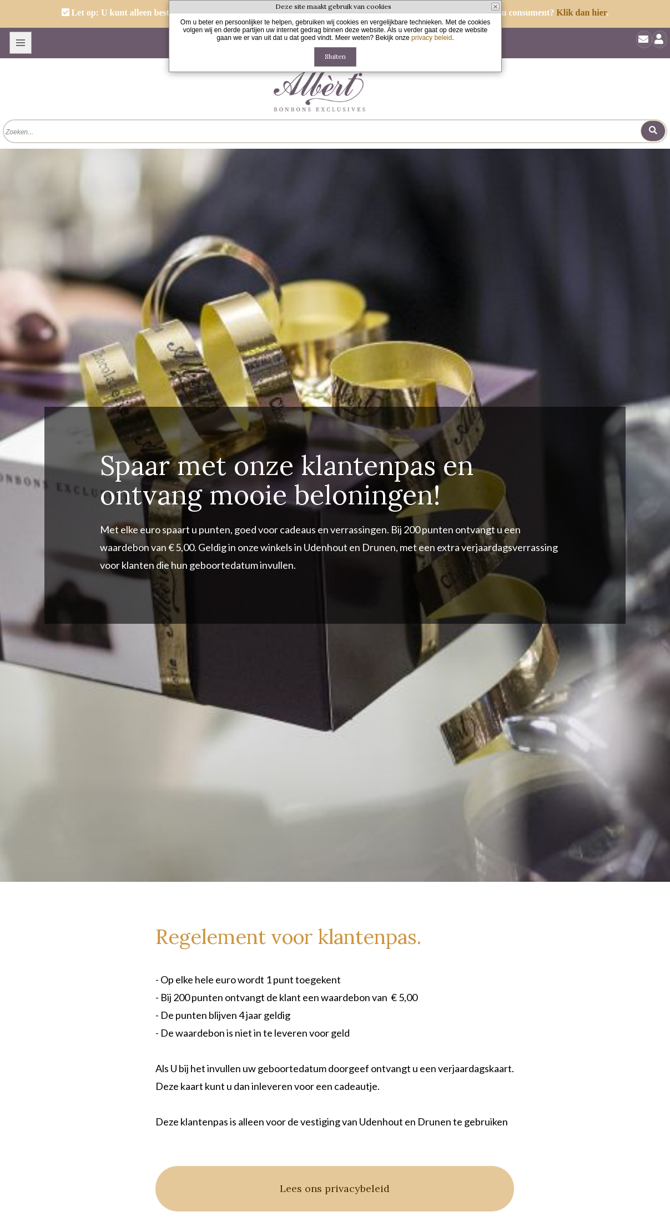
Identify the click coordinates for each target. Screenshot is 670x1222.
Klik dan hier (581, 12)
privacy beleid (431, 38)
